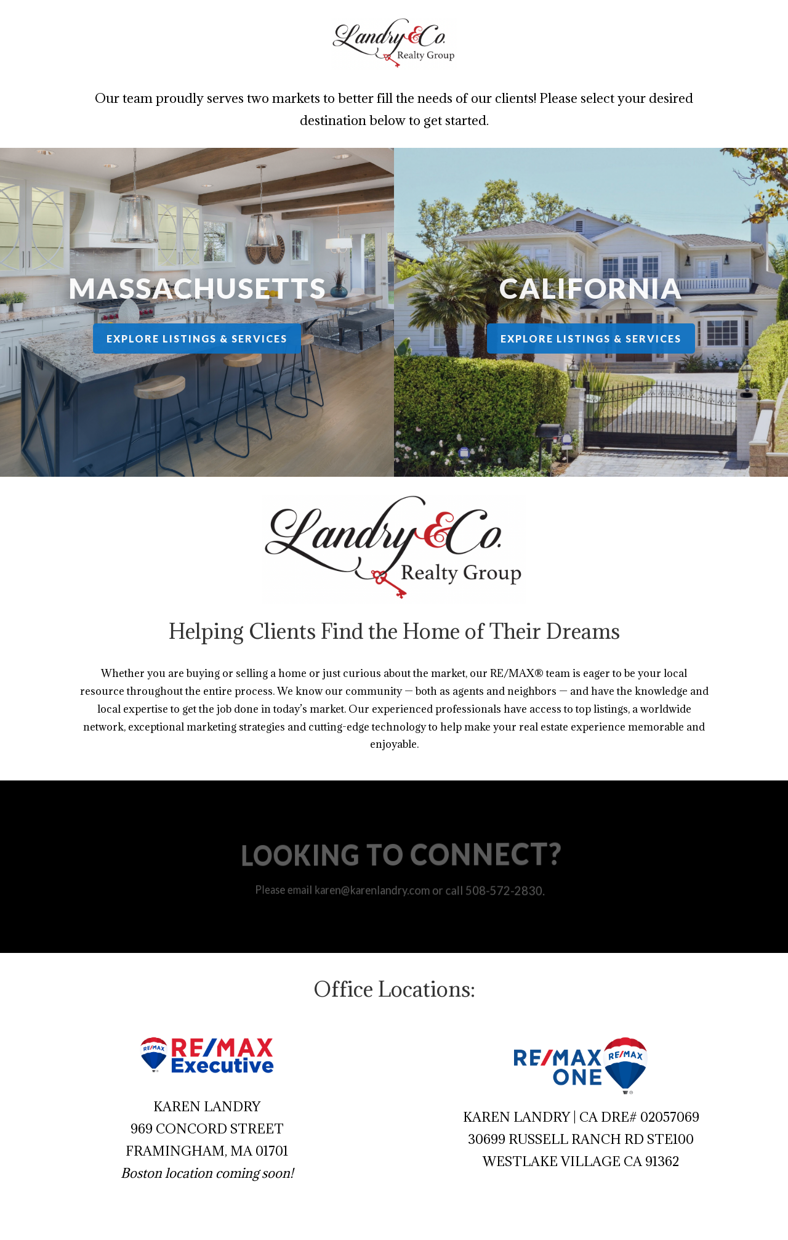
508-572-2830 (495, 890)
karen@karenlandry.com (375, 889)
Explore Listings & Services (197, 338)
